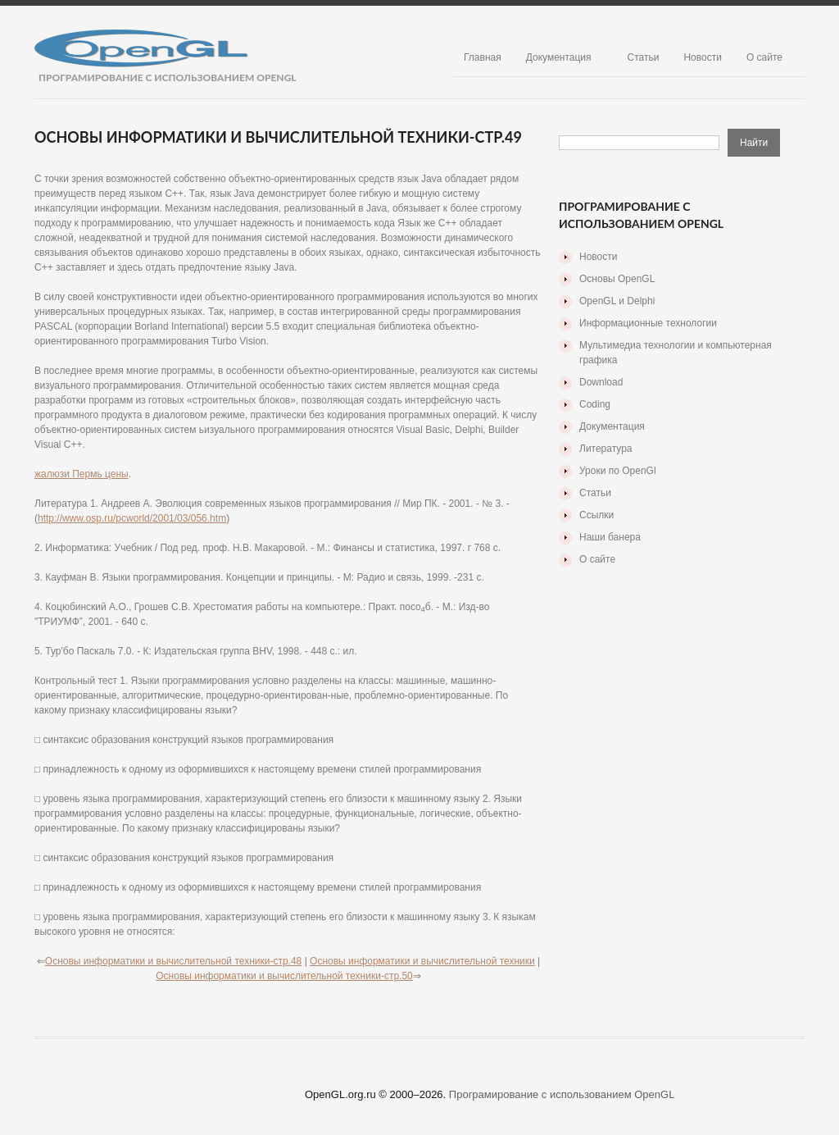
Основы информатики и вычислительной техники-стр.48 (173, 961)
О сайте (764, 57)
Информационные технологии (648, 323)
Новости (702, 57)
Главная (482, 57)
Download (601, 382)
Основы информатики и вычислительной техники (422, 961)
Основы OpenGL (617, 279)
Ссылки (596, 515)
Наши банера (610, 537)
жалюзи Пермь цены (81, 474)
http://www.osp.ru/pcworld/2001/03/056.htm (132, 518)
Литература (606, 448)
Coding (594, 404)
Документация (559, 57)
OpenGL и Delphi (617, 301)
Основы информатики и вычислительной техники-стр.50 (284, 976)
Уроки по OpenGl (617, 470)
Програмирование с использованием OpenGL (562, 1094)
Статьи (644, 57)
